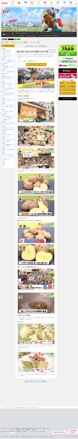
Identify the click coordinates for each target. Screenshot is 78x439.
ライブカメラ (58, 4)
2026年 (3, 160)
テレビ (12, 4)
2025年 (3, 162)
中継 (37, 33)
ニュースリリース (12, 428)
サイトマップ (12, 432)
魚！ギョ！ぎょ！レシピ (55, 33)
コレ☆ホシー (14, 35)
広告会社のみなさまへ (19, 429)
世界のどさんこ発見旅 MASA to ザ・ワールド (24, 33)
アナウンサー (38, 4)
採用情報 (17, 428)
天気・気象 (51, 4)
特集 (12, 33)
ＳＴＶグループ (12, 429)
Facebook (5, 39)
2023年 (3, 165)
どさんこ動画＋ (71, 4)
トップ (3, 407)
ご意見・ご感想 (42, 431)
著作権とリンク (25, 431)
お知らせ (48, 428)
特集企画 (68, 83)
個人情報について (19, 431)
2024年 (3, 164)
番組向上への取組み (28, 428)
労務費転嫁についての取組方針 (31, 429)
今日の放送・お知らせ (31, 35)
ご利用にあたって (12, 431)
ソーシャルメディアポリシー (34, 431)
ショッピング (64, 4)
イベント (44, 4)
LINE (18, 39)
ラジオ (19, 4)
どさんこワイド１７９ (12, 407)
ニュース (25, 4)
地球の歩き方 (21, 35)
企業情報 (22, 428)
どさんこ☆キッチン (44, 33)
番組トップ (5, 34)
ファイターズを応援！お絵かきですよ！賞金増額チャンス (49, 35)
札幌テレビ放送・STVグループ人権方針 (39, 428)
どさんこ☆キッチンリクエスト (68, 33)
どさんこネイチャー (68, 93)
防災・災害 (32, 4)
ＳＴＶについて (4, 428)
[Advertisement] (36, 392)
